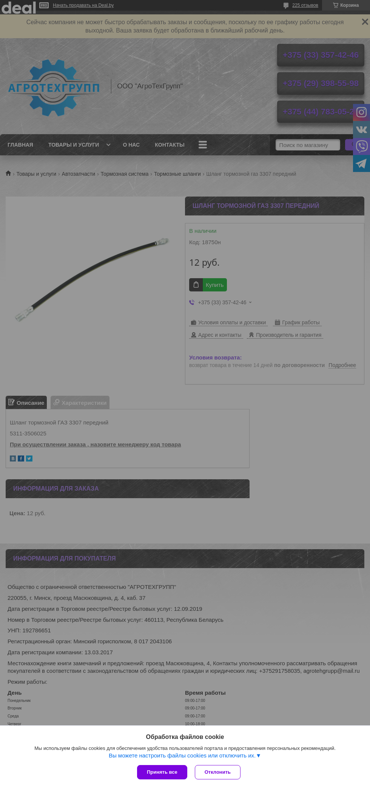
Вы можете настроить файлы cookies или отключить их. (182, 755)
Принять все (162, 772)
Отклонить (218, 772)
